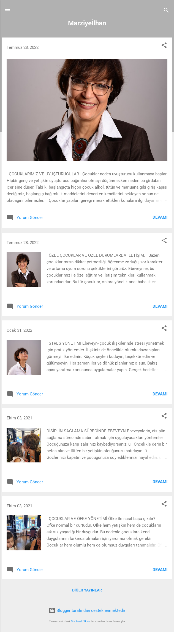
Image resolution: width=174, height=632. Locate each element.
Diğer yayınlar (87, 590)
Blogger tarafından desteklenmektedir (87, 610)
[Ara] (166, 11)
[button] (164, 46)
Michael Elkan (80, 621)
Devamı (160, 217)
